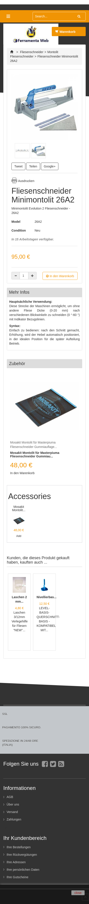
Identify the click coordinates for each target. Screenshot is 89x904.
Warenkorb (65, 33)
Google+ (50, 166)
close (78, 893)
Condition (18, 230)
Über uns (13, 804)
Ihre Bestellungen (19, 847)
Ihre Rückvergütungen (22, 854)
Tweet (18, 166)
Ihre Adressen (16, 862)
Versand (12, 812)
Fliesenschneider (31, 52)
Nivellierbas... (46, 597)
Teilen (33, 166)
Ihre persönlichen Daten (23, 869)
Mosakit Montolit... (19, 508)
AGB (10, 797)
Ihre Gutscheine (17, 877)
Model (15, 221)
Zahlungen (14, 819)
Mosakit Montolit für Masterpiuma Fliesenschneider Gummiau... (34, 454)
